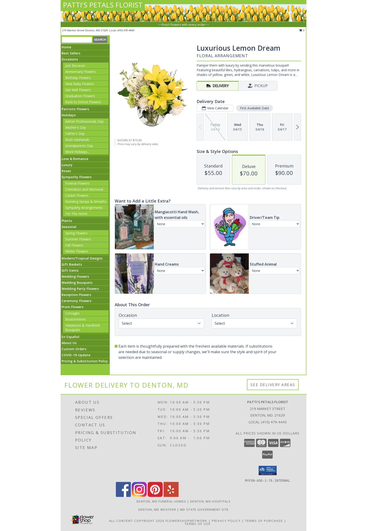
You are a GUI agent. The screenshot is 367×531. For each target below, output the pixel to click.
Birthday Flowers (78, 77)
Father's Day (74, 133)
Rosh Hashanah (77, 139)
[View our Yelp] (171, 495)
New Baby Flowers (79, 84)
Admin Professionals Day (84, 121)
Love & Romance (75, 159)
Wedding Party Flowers (80, 288)
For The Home (76, 213)
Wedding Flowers (75, 276)
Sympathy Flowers (77, 177)
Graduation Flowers (80, 96)
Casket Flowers (76, 195)
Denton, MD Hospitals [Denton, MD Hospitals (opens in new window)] (210, 501)
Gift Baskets (72, 264)
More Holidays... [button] (77, 152)
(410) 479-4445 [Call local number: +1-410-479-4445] (125, 30)
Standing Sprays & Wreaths (85, 201)
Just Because (75, 65)
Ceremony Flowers (76, 301)
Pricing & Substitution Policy (85, 361)
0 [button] (302, 30)
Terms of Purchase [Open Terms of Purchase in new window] (264, 521)
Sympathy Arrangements (84, 207)
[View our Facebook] (123, 495)
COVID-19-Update (76, 355)
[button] (268, 470)
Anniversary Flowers (80, 71)
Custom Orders (74, 349)
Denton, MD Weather (157, 509)
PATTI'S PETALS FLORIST (103, 5)
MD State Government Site (204, 509)
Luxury (67, 165)
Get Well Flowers (78, 90)
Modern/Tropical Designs (82, 258)
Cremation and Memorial (84, 189)
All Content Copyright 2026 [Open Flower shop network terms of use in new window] (136, 521)
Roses (66, 171)
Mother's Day (75, 127)
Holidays (69, 115)
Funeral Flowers (77, 183)
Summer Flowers (78, 239)
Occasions (70, 59)
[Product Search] (77, 40)
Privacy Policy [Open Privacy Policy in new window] (226, 521)
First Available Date (254, 108)
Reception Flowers (76, 294)
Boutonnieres (75, 319)
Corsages (72, 313)
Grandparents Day (79, 145)
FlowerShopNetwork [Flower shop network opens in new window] (186, 521)
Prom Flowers (72, 307)
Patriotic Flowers (75, 109)
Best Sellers (71, 53)
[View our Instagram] (139, 495)
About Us (69, 343)
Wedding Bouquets (77, 282)
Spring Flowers (76, 233)
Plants (67, 220)
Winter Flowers (76, 251)
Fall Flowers (74, 245)
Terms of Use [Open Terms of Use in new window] (198, 524)
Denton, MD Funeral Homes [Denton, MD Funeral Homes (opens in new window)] (161, 501)
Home (66, 47)
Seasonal (69, 227)
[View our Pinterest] (155, 495)
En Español (70, 337)
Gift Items (70, 270)
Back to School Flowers (83, 102)
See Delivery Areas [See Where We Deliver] (272, 384)
